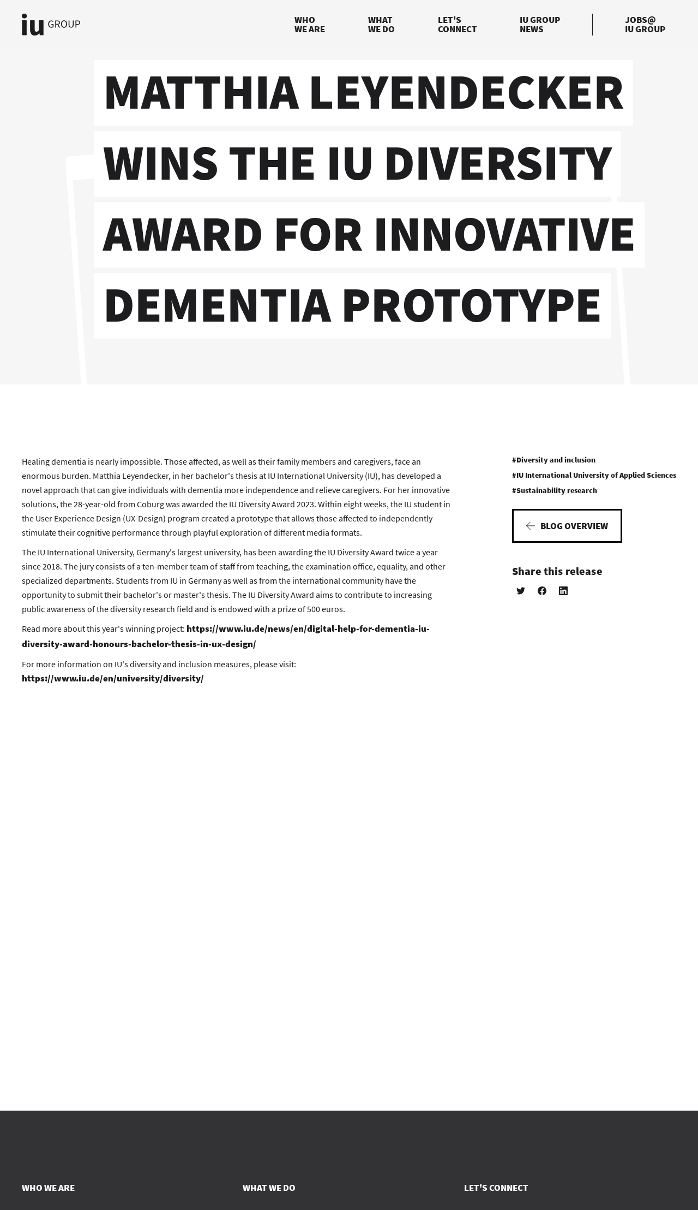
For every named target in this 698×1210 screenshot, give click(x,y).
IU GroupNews (540, 24)
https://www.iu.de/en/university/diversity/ (113, 678)
